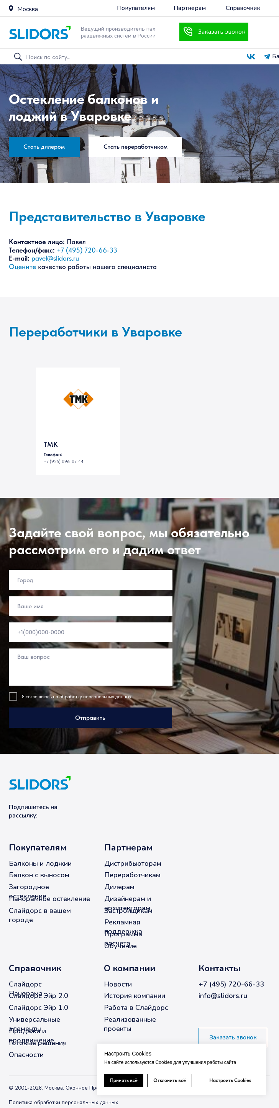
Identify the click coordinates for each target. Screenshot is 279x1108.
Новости (118, 983)
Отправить (90, 717)
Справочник (35, 968)
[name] (91, 606)
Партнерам (128, 848)
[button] (11, 8)
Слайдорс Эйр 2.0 (38, 995)
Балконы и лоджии (40, 863)
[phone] (91, 632)
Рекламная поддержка (123, 927)
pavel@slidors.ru (55, 258)
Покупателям (37, 848)
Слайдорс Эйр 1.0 (38, 1007)
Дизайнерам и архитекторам (127, 903)
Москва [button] (27, 9)
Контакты (219, 968)
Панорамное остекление (49, 898)
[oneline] (91, 579)
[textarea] (91, 667)
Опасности (26, 1054)
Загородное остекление (29, 891)
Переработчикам (132, 875)
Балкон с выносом (39, 875)
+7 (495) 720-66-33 (87, 250)
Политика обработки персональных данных (63, 1102)
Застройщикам (128, 910)
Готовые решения (38, 1042)
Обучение (120, 945)
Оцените (22, 267)
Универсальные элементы (34, 1023)
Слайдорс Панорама (26, 988)
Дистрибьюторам (132, 863)
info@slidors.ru (223, 995)
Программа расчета (123, 938)
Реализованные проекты (130, 1023)
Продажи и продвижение (31, 1035)
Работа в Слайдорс (136, 1007)
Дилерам (119, 886)
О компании (129, 968)
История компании (134, 995)
